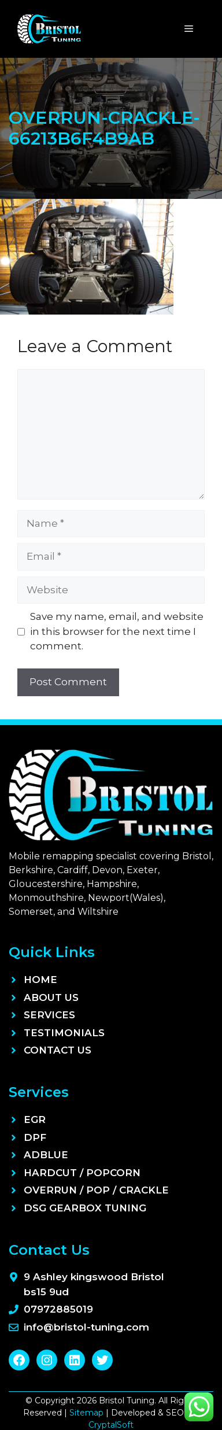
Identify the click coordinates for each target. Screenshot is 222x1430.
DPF (35, 1137)
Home (40, 979)
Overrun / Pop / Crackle (96, 1190)
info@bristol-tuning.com (86, 1327)
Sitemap (86, 1412)
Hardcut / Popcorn (82, 1172)
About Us (51, 997)
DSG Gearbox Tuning (85, 1208)
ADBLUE (46, 1155)
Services (49, 1015)
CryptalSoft (111, 1425)
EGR (35, 1119)
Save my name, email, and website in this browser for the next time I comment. (117, 631)
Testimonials (64, 1033)
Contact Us (57, 1050)
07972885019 (58, 1309)
